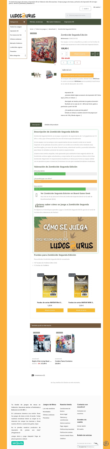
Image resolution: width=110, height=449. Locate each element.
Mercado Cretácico (54, 22)
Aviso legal (63, 414)
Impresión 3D (69, 22)
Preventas (13, 51)
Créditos (63, 438)
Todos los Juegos (16, 27)
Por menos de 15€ (16, 35)
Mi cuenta (80, 429)
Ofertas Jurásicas (36, 22)
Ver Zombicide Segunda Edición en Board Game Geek (65, 193)
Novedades (46, 411)
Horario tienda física (66, 435)
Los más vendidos (49, 408)
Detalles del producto (51, 124)
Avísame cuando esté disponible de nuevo (77, 75)
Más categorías (18, 55)
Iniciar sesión (81, 426)
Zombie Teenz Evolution (63, 361)
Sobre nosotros (65, 423)
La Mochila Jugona (16, 47)
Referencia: (65, 38)
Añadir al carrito (79, 54)
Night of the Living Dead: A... (42, 361)
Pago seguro (64, 426)
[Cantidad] (63, 54)
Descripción (36, 124)
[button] (65, 234)
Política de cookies (66, 432)
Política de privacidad (67, 429)
